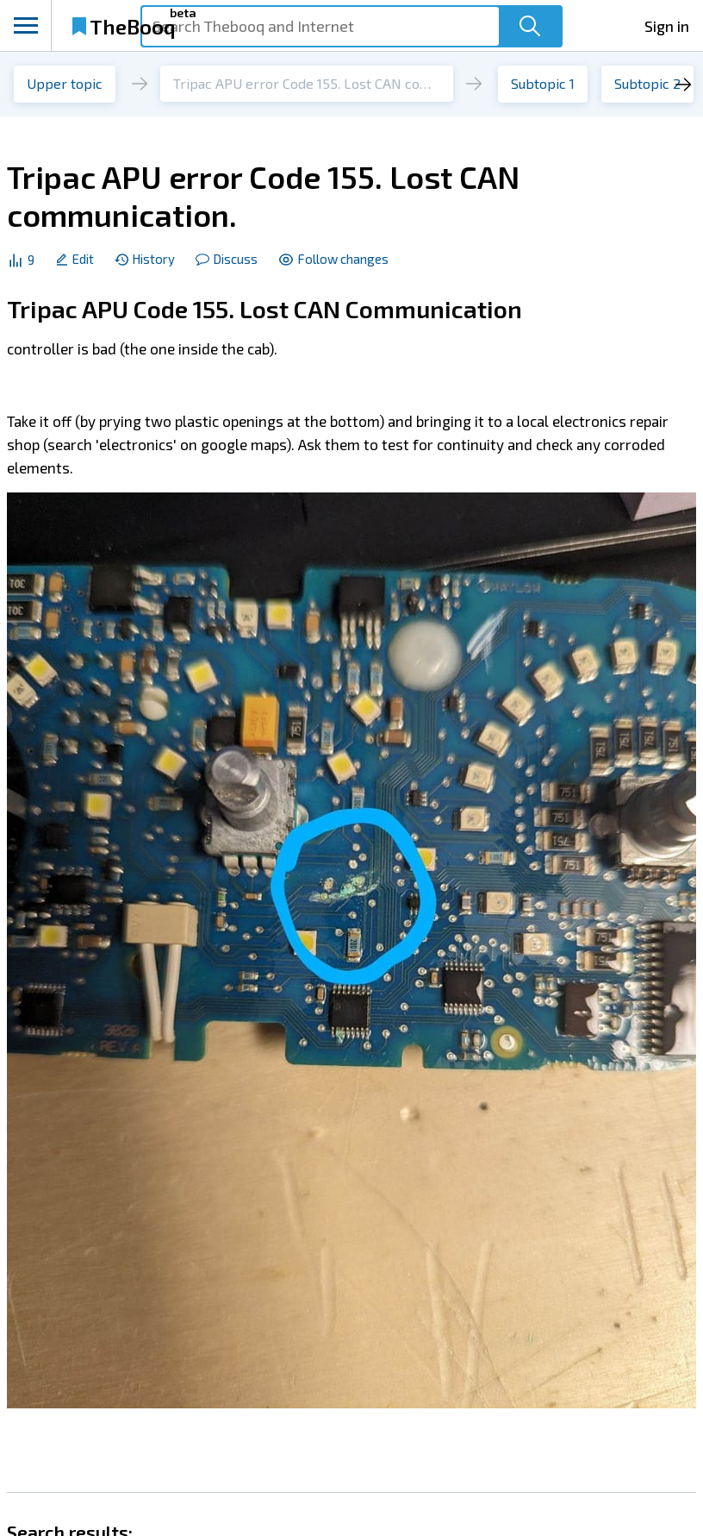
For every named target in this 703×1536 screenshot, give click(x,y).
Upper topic (65, 83)
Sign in (666, 25)
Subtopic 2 (647, 83)
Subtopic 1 (543, 83)
